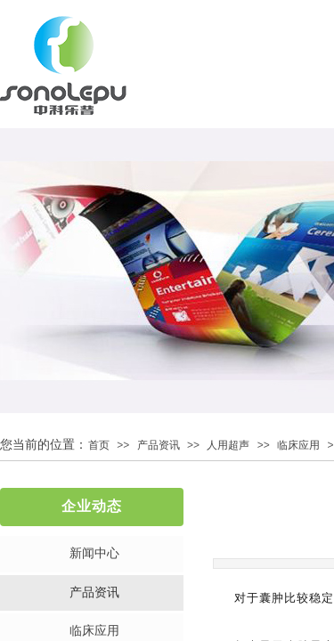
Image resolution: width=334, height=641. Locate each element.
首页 (99, 445)
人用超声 (228, 445)
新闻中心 (94, 553)
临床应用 (298, 445)
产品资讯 (158, 445)
